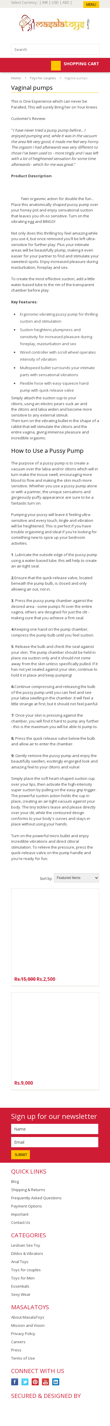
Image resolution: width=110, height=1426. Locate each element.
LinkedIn (56, 1382)
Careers (18, 1341)
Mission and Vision (28, 1325)
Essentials (20, 1286)
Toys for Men (23, 1278)
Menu (91, 4)
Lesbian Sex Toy (25, 1245)
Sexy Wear (21, 1294)
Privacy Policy (23, 1333)
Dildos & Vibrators (27, 1253)
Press (16, 1350)
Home (16, 78)
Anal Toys (19, 1261)
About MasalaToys (27, 1317)
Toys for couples (43, 78)
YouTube (45, 1382)
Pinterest (35, 1382)
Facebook (14, 1382)
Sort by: (46, 878)
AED (65, 2)
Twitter (25, 1382)
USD (55, 2)
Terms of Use (23, 1358)
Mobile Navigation (16, 65)
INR (45, 2)
